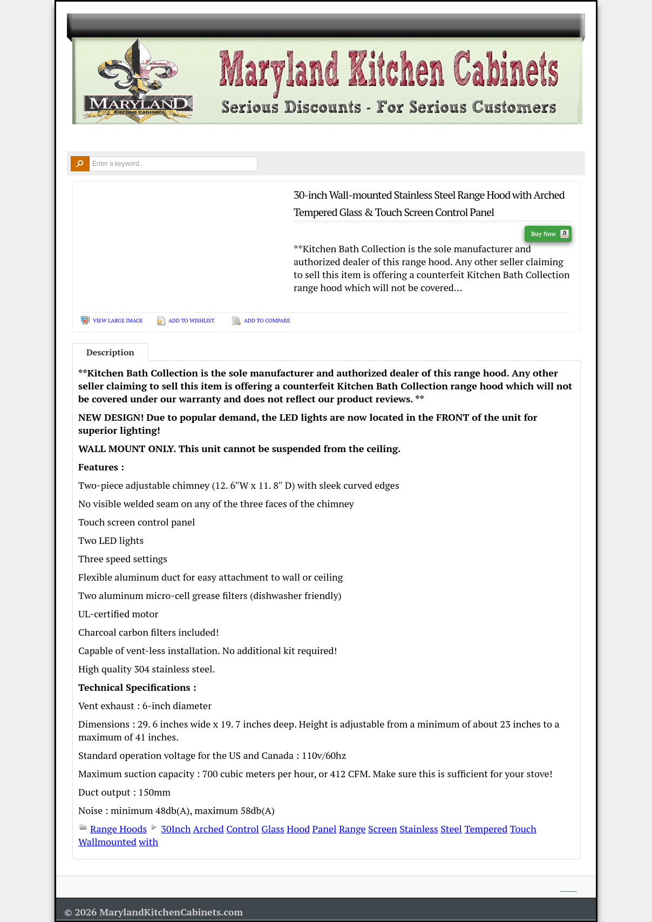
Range (352, 828)
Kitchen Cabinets (144, 138)
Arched (208, 828)
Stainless (418, 828)
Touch (523, 828)
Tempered (485, 828)
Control (242, 828)
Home (83, 138)
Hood (298, 828)
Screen (382, 828)
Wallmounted (107, 841)
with (148, 841)
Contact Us (510, 138)
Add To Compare (267, 320)
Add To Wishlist (191, 320)
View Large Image (118, 320)
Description (110, 352)
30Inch (176, 828)
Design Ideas (292, 138)
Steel (451, 828)
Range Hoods (118, 828)
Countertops (222, 138)
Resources (439, 138)
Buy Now (550, 234)
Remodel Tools (366, 138)
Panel (325, 828)
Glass (272, 828)
